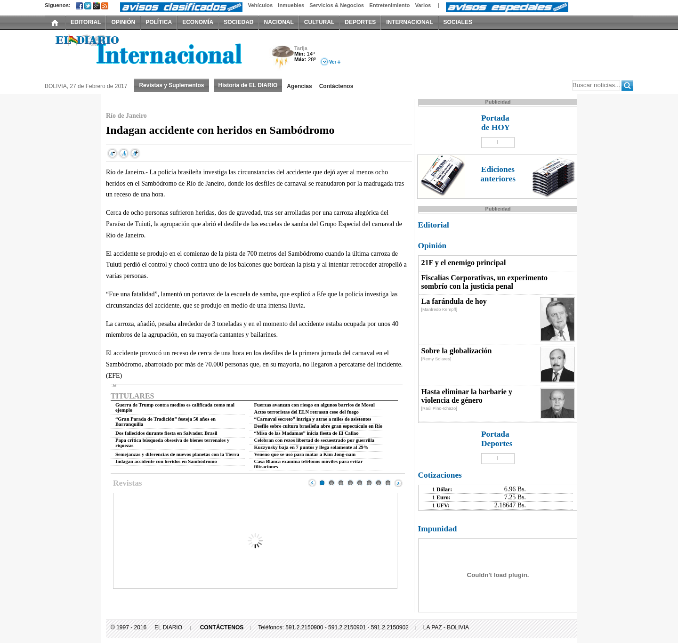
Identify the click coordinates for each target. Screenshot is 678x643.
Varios (423, 5)
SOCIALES (458, 22)
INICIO (55, 22)
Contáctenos (336, 86)
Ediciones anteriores (498, 174)
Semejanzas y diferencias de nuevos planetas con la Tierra (177, 454)
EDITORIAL (86, 22)
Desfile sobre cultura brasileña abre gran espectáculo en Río (318, 426)
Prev (312, 483)
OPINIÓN (123, 22)
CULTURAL (319, 22)
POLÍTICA (158, 22)
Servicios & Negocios (336, 5)
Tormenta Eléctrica (281, 58)
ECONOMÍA (197, 22)
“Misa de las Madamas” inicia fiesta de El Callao (306, 433)
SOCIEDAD (238, 22)
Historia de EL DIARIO (248, 85)
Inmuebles (291, 5)
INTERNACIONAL (409, 22)
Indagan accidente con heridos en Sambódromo (166, 461)
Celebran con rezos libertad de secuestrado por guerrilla (314, 440)
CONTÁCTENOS (222, 627)
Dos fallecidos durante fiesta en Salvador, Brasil (166, 433)
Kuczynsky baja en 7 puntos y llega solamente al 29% (311, 447)
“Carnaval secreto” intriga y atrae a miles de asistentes (312, 419)
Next (398, 483)
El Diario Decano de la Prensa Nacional (151, 52)
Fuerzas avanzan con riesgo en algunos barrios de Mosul (314, 404)
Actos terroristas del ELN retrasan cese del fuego (306, 412)
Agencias (299, 86)
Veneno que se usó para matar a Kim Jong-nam (305, 454)
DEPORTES (360, 22)
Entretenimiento (389, 5)
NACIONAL (278, 22)
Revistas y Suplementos (171, 85)
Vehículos (260, 5)
